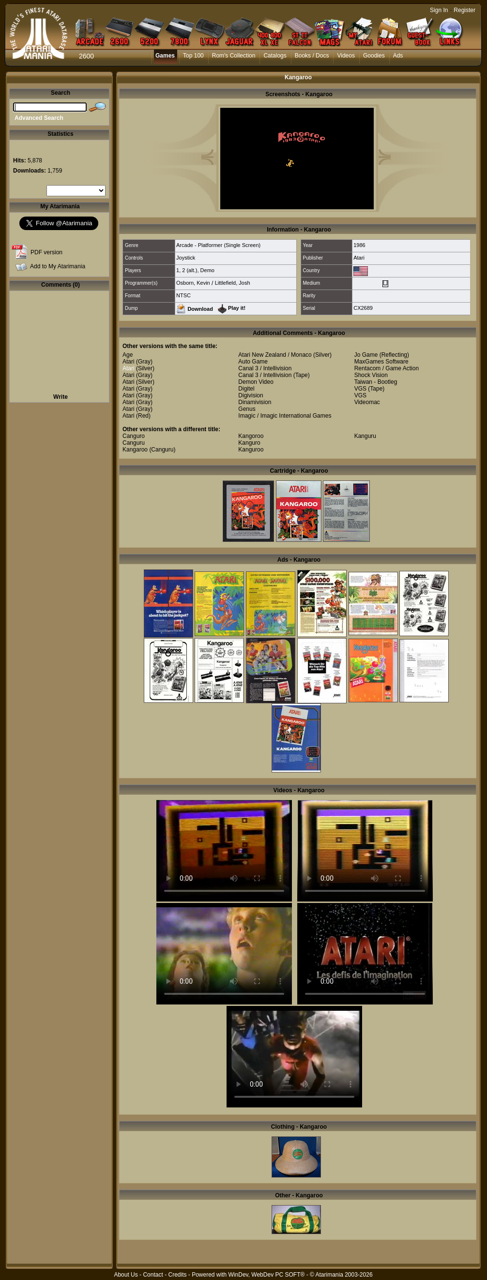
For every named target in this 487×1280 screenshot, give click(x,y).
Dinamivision (254, 402)
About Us (125, 1274)
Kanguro (249, 442)
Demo (207, 270)
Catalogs (274, 55)
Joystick (185, 258)
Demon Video (256, 381)
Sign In (439, 10)
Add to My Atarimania (57, 266)
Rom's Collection (234, 55)
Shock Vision (371, 375)
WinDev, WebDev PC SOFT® (266, 1274)
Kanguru (365, 436)
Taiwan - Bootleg (375, 381)
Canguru (133, 442)
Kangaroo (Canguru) (148, 449)
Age (127, 354)
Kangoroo (250, 436)
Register (464, 10)
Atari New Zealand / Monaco (274, 354)
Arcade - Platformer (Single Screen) (218, 245)
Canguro (133, 436)
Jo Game (366, 354)
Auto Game (253, 361)
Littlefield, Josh (232, 283)
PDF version (46, 252)
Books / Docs (312, 55)
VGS (360, 388)
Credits (177, 1274)
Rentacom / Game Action (386, 368)
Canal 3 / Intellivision (264, 368)
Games (165, 55)
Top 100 (193, 55)
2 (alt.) (189, 270)
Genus (246, 409)
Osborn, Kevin (193, 283)
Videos (345, 55)
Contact (153, 1274)
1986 (359, 245)
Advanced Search (39, 118)
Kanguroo (250, 449)
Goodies (374, 55)
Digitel (246, 388)
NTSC (183, 295)
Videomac (367, 402)
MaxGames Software (381, 361)
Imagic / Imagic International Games (284, 415)
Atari (359, 258)
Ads (398, 55)
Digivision (250, 395)
